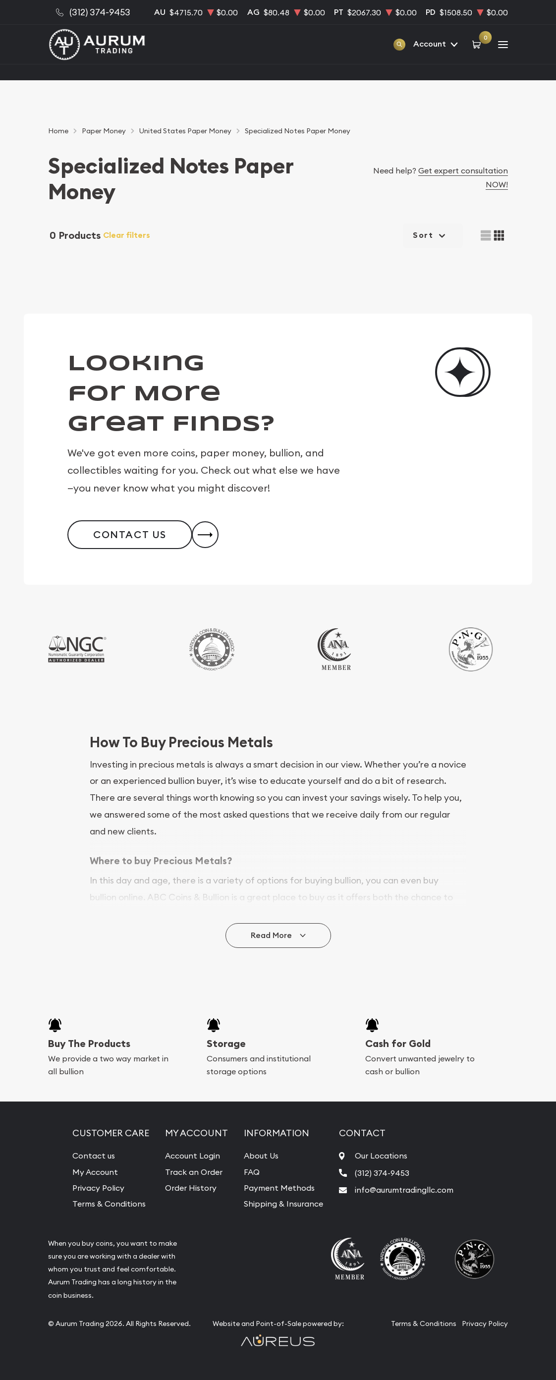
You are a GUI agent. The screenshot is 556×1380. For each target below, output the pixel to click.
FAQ (252, 1172)
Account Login (192, 1155)
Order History (191, 1188)
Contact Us (130, 534)
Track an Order (193, 1172)
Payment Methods (279, 1188)
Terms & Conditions (109, 1204)
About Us (261, 1155)
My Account (95, 1172)
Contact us (93, 1155)
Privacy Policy (98, 1188)
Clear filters (126, 235)
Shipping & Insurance (283, 1204)
